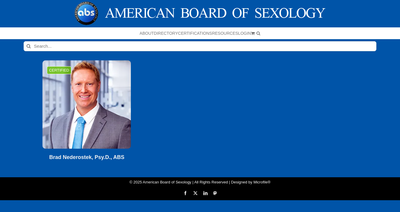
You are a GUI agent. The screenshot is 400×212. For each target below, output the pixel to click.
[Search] (29, 46)
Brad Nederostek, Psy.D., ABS (86, 157)
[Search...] (200, 46)
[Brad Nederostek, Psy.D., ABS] (86, 104)
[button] (320, 33)
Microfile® (262, 182)
